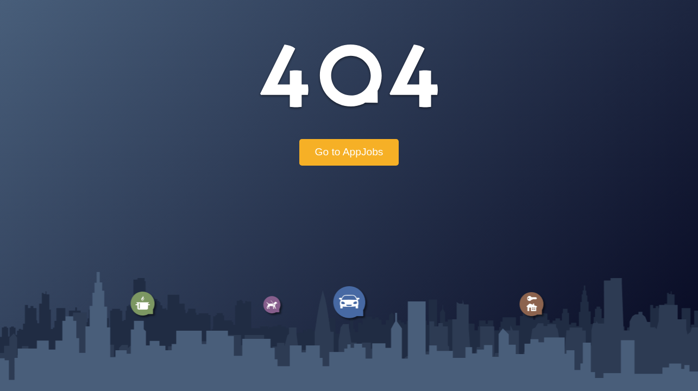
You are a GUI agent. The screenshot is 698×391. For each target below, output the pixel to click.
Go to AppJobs (349, 151)
